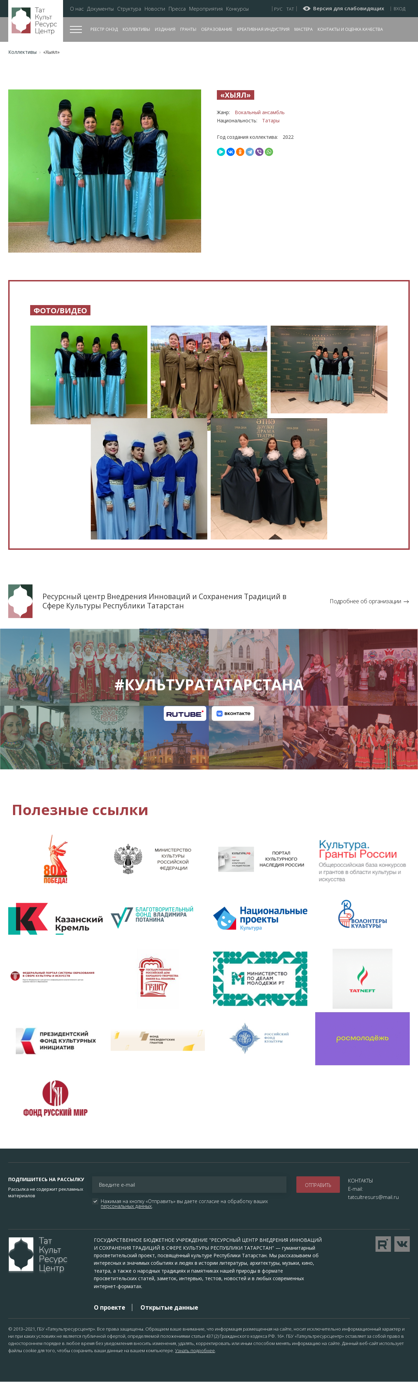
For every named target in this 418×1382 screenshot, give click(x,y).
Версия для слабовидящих (348, 8)
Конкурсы (237, 8)
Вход (399, 8)
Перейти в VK (402, 1244)
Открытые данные (169, 1307)
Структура (129, 8)
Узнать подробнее (195, 1350)
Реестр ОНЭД (104, 29)
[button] (88, 368)
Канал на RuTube (185, 713)
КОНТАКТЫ (360, 1180)
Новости (155, 8)
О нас (77, 8)
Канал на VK (233, 713)
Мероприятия (206, 8)
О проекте (109, 1307)
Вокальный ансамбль (260, 112)
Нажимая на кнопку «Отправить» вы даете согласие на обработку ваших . (185, 1203)
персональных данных (126, 1206)
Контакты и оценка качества (350, 29)
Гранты (188, 29)
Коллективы (136, 29)
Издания (165, 29)
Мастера (303, 29)
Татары (271, 120)
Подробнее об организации (365, 601)
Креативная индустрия (263, 29)
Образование (216, 29)
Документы (100, 8)
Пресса (177, 8)
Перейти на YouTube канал (383, 1244)
